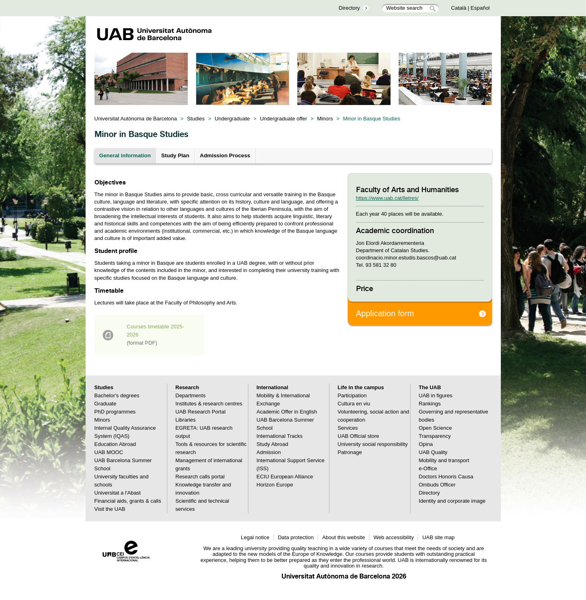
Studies (195, 119)
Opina (426, 444)
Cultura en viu (354, 404)
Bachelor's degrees (117, 395)
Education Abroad (115, 444)
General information (125, 155)
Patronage (350, 452)
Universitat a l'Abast (117, 493)
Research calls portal (200, 477)
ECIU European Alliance (285, 477)
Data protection (295, 537)
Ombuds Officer (437, 485)
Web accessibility (393, 537)
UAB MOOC (108, 452)
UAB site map (438, 537)
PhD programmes (115, 412)
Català (458, 8)
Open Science (435, 428)
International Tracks (280, 436)
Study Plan (175, 155)
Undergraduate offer (283, 119)
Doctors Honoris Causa (446, 477)
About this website (343, 537)
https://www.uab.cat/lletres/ (387, 198)
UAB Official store (358, 436)
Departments (191, 395)
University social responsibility (373, 444)
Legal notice (255, 537)
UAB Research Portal (201, 412)
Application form (385, 313)
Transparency (435, 436)
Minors (325, 119)
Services (348, 428)
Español (480, 8)
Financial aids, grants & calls (127, 501)
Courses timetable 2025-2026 (156, 335)
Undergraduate (232, 119)
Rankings (430, 404)
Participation (352, 395)
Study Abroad (272, 444)
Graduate (105, 404)
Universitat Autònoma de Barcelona (135, 119)
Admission (269, 452)
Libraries (186, 420)
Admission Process (225, 155)
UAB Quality (433, 452)
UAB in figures (436, 395)
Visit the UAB (109, 509)
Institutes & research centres (209, 404)
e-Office (428, 468)
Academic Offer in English (287, 412)
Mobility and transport (444, 460)
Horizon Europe (275, 485)
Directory (349, 8)
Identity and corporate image (452, 501)
